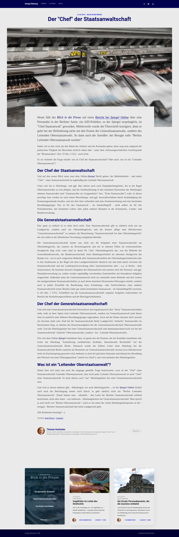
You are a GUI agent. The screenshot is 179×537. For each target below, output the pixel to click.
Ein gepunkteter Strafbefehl (45, 491)
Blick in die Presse (94, 15)
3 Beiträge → (44, 520)
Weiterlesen (136, 431)
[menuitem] (43, 3)
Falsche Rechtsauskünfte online (44, 498)
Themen (43, 3)
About (61, 3)
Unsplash (59, 418)
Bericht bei (112, 117)
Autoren (52, 3)
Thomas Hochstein (56, 429)
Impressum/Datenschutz (146, 533)
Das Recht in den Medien (45, 505)
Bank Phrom (50, 418)
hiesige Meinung (31, 4)
